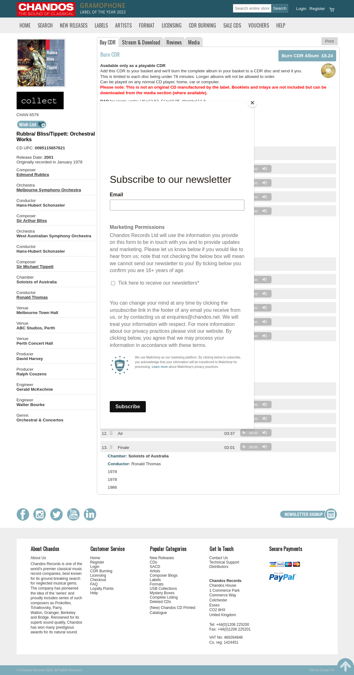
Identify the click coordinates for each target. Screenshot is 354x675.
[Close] (252, 102)
